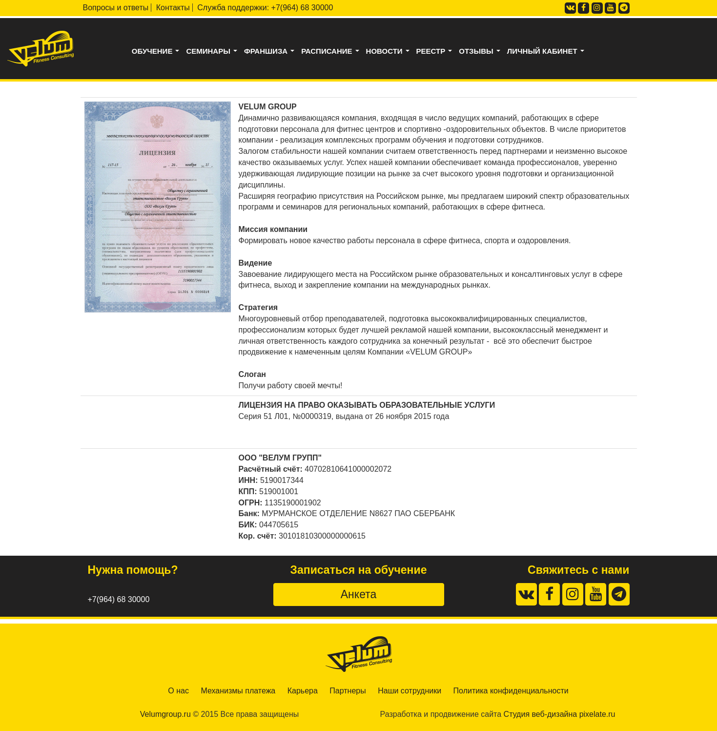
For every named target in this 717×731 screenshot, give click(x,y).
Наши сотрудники (409, 691)
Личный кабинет (547, 51)
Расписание (332, 51)
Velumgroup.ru (165, 714)
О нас (178, 691)
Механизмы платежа (238, 691)
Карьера (302, 691)
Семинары (213, 51)
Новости (390, 51)
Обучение (158, 51)
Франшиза (271, 51)
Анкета (358, 594)
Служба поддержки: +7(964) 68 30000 (265, 7)
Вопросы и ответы (116, 7)
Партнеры (347, 691)
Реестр (436, 51)
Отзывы (481, 51)
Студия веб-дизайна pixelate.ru (559, 714)
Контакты (173, 7)
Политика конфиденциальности (511, 691)
